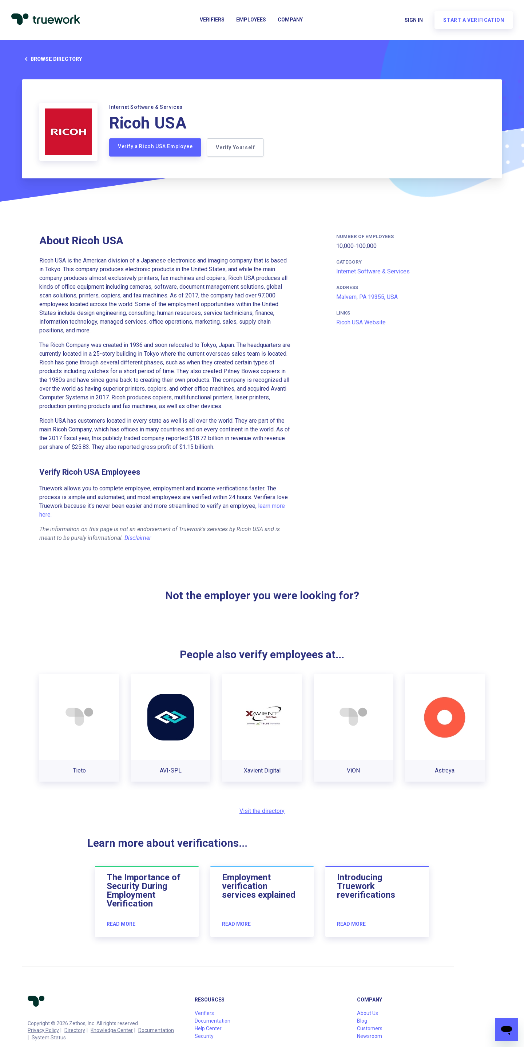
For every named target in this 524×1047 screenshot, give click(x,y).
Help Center (208, 1028)
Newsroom (369, 1036)
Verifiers (212, 20)
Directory (74, 1030)
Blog (362, 1021)
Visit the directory (262, 810)
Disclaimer (137, 537)
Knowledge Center (112, 1030)
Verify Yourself (235, 147)
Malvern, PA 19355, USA (367, 296)
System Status (49, 1037)
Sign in (413, 20)
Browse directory (52, 59)
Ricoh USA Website (361, 322)
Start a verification (473, 20)
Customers (369, 1028)
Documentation (156, 1030)
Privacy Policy (43, 1030)
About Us (367, 1013)
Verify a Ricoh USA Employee (155, 146)
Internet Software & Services (373, 271)
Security (204, 1036)
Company (290, 20)
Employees (251, 20)
